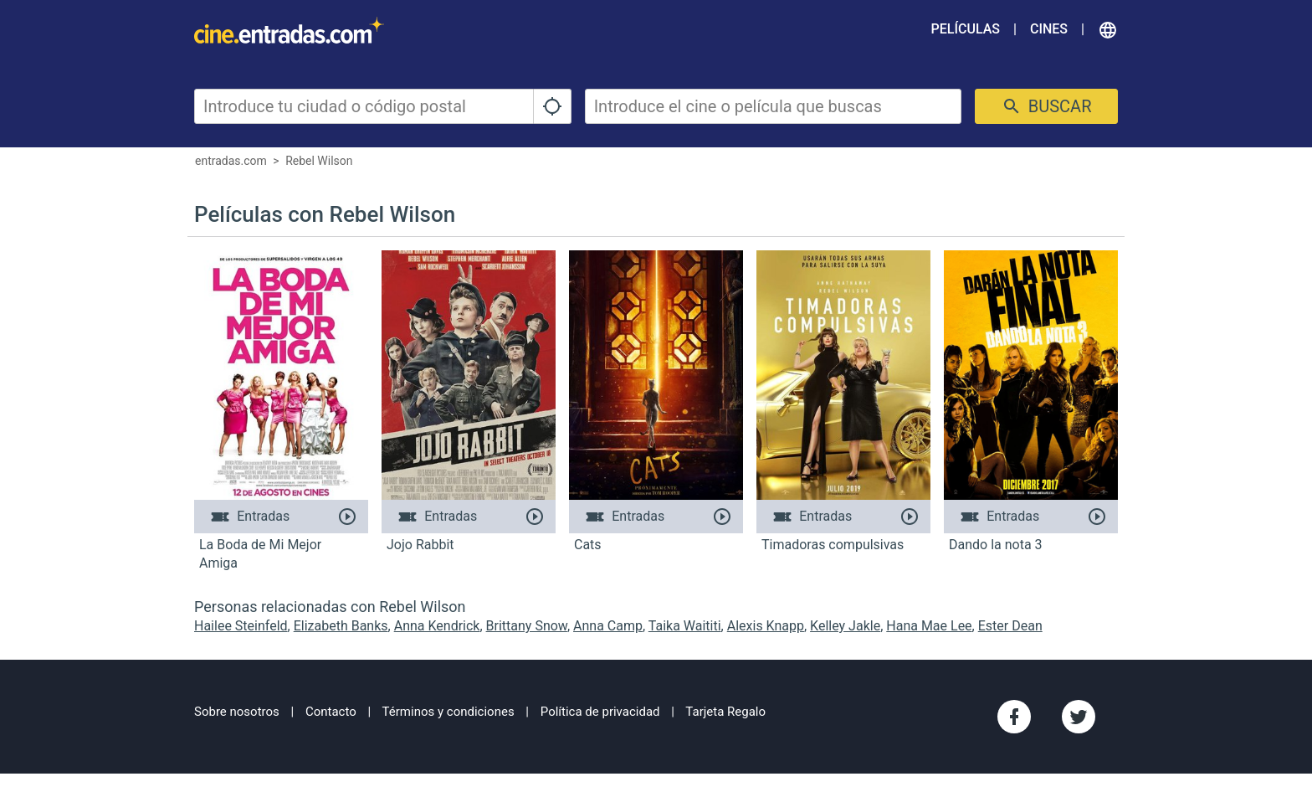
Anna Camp (608, 626)
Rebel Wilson (318, 160)
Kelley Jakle (845, 626)
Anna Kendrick (437, 626)
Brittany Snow (526, 626)
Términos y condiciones (448, 711)
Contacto (330, 711)
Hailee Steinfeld (241, 626)
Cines (1049, 29)
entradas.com (231, 160)
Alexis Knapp (765, 626)
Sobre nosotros (236, 711)
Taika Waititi (684, 626)
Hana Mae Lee (928, 626)
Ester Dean (1010, 626)
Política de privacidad (600, 711)
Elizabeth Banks (341, 626)
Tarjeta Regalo (725, 711)
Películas (965, 29)
